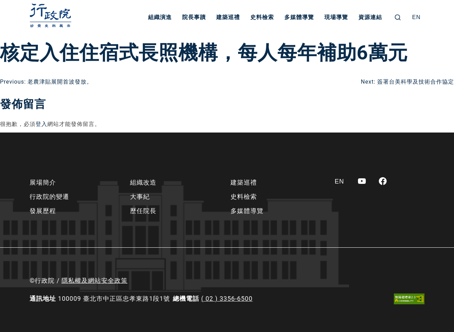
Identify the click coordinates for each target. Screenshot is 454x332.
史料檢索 (262, 17)
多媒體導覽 (299, 17)
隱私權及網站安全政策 (95, 280)
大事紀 (140, 196)
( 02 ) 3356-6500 (227, 298)
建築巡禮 (228, 17)
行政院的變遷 (49, 196)
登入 (41, 124)
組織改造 (143, 182)
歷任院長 (143, 210)
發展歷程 (43, 210)
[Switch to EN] (416, 17)
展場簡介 (43, 182)
